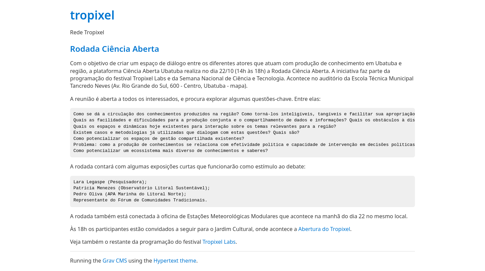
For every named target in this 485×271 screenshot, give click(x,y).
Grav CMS (114, 260)
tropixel (92, 15)
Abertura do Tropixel (324, 229)
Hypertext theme (175, 260)
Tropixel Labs (218, 241)
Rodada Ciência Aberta (114, 48)
